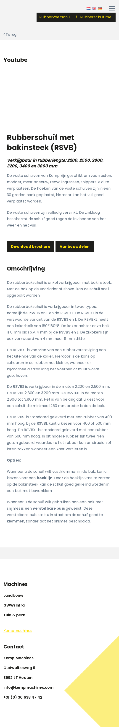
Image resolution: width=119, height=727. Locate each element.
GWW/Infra (14, 605)
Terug (9, 34)
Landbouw (13, 595)
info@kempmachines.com (28, 687)
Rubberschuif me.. (96, 17)
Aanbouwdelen (75, 246)
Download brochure (30, 246)
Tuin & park (14, 615)
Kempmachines (17, 630)
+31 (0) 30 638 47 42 (22, 697)
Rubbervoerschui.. (56, 17)
